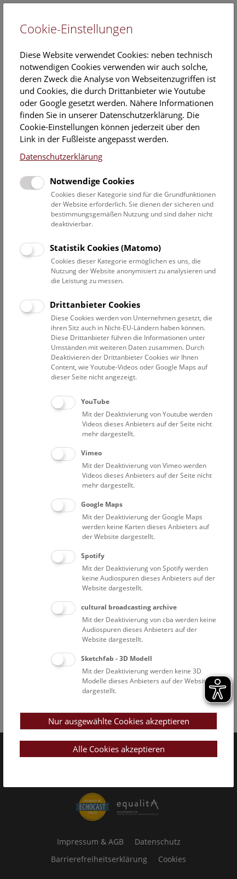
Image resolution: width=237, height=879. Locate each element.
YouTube (95, 401)
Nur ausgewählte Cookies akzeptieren (118, 721)
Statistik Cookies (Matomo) (105, 247)
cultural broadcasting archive (129, 607)
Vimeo (91, 453)
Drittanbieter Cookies (95, 304)
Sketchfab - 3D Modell (116, 658)
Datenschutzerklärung (61, 156)
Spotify (93, 555)
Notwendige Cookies (92, 180)
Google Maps (102, 504)
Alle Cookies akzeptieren (119, 748)
